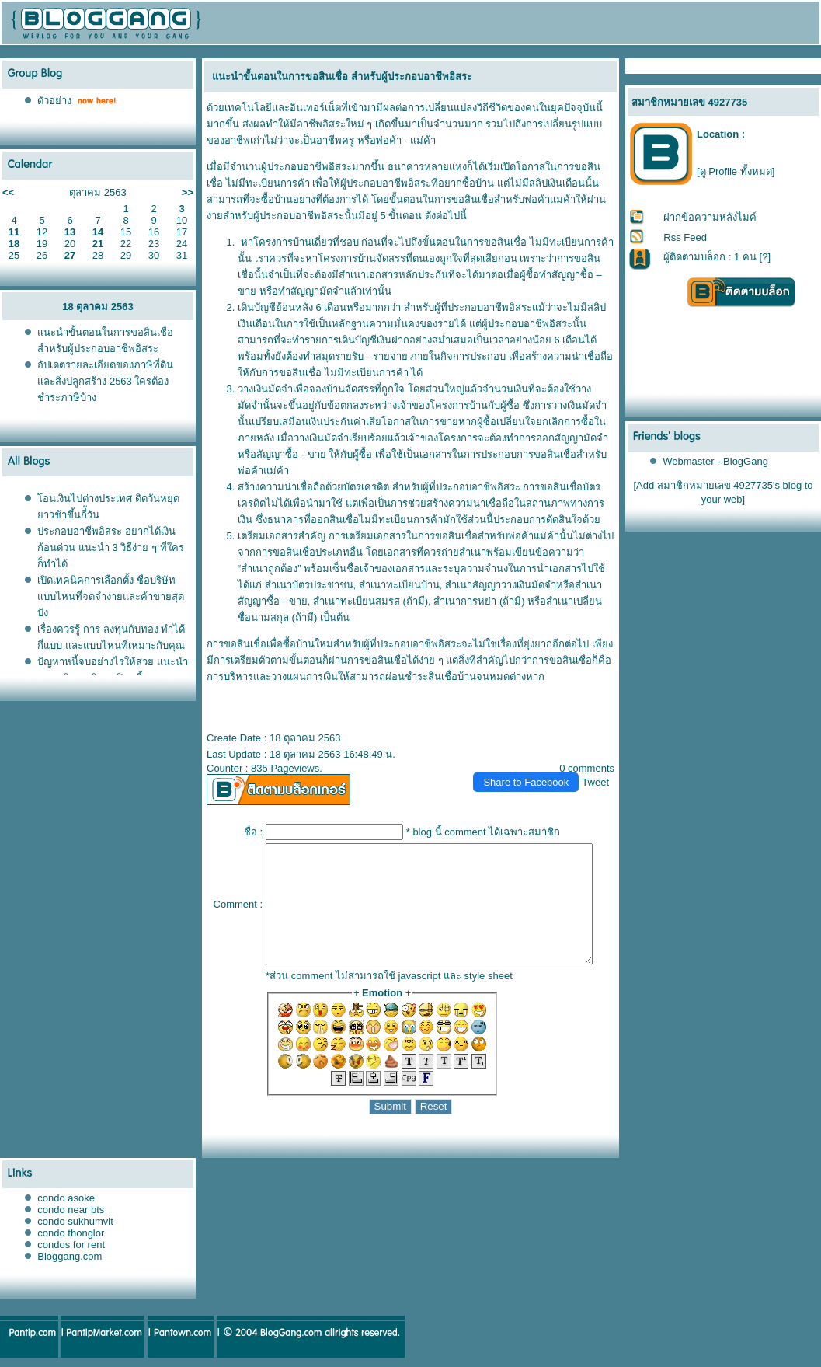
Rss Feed (686, 237)
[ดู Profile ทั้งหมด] (735, 171)
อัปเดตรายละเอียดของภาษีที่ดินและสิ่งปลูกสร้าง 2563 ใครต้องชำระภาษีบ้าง (105, 381)
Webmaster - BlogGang (716, 461)
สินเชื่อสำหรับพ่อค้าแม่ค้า (497, 519)
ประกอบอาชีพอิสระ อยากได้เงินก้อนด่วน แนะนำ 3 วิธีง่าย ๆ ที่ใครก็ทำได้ (110, 547)
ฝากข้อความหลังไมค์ (710, 217)
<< (8, 192)
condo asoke (66, 1205)
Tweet (602, 766)
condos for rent (71, 1251)
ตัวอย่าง (54, 100)
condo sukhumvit (75, 1228)
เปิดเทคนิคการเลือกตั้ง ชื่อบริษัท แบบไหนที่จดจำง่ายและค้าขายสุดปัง (110, 596)
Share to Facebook (533, 766)
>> (187, 192)
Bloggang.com (69, 1263)
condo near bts (70, 1216)
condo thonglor (70, 1240)
